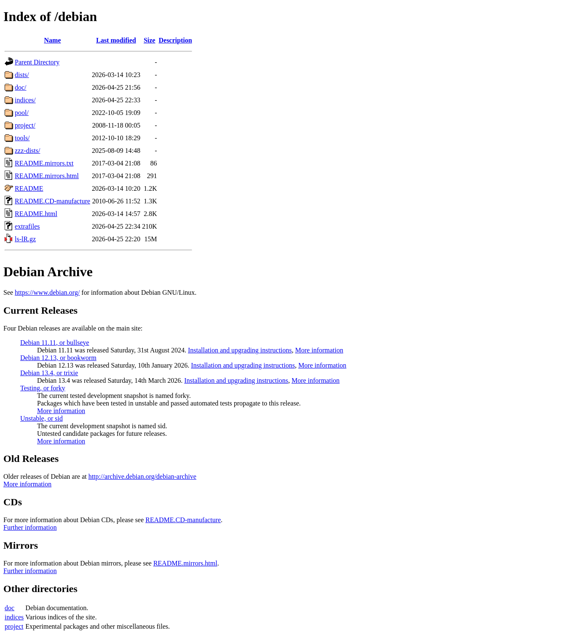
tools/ (22, 137)
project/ (25, 125)
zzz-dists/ (27, 150)
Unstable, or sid (41, 418)
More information (319, 350)
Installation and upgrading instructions (240, 350)
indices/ (25, 100)
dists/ (22, 74)
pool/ (22, 112)
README (29, 188)
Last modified (116, 40)
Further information (30, 527)
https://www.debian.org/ (47, 292)
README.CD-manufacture (52, 201)
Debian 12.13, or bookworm (58, 357)
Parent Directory (37, 62)
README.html (36, 213)
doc (9, 607)
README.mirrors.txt (44, 163)
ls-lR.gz (25, 239)
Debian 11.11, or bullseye (54, 342)
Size (149, 40)
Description (175, 40)
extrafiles (27, 226)
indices (14, 617)
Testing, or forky (42, 388)
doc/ (21, 87)
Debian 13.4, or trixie (49, 372)
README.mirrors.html (47, 175)
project (14, 626)
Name (52, 40)
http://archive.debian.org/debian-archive (142, 476)
